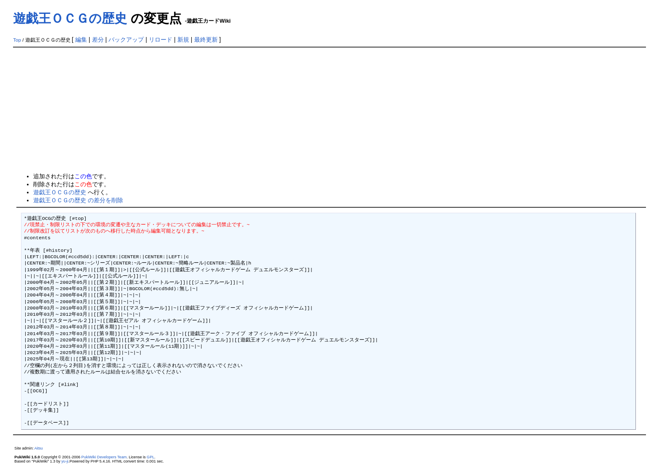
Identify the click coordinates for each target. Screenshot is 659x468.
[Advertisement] (329, 110)
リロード (160, 39)
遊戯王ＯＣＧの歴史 (70, 18)
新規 (183, 39)
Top (17, 39)
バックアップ (126, 39)
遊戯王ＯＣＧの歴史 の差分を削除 (78, 200)
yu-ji (65, 461)
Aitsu (38, 448)
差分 (98, 39)
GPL (150, 457)
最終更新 (206, 39)
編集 (81, 39)
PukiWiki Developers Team (104, 457)
